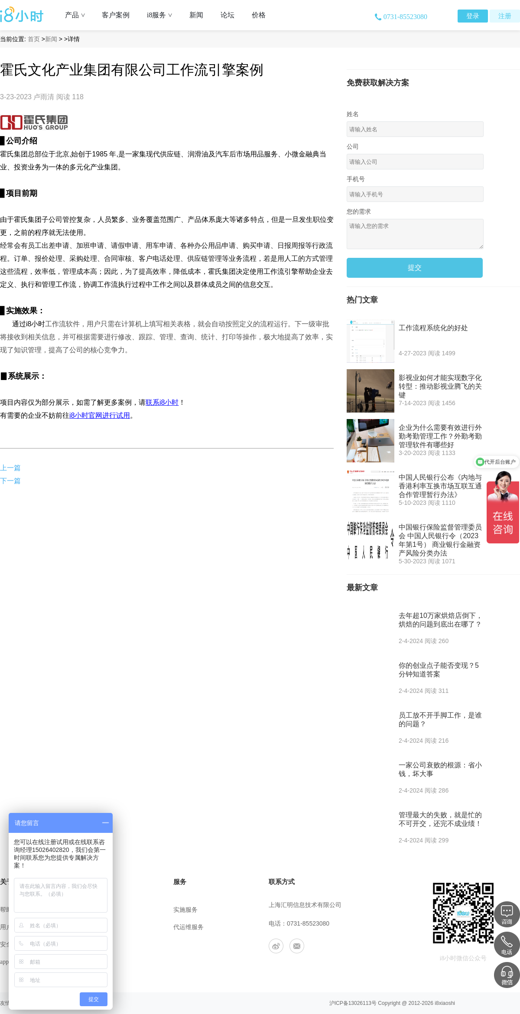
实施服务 (185, 910)
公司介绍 (99, 910)
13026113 (359, 1003)
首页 (34, 39)
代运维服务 (188, 927)
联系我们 (99, 927)
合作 (93, 962)
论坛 (227, 15)
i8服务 (163, 15)
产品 (78, 15)
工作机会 (99, 944)
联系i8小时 (162, 402)
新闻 (196, 15)
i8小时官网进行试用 (99, 415)
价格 (259, 15)
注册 (504, 16)
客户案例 (116, 15)
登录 (472, 16)
